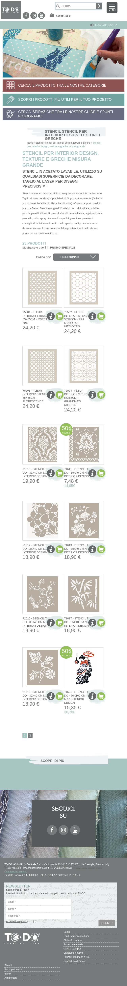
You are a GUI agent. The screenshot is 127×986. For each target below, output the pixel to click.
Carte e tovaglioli (72, 948)
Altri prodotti (10, 977)
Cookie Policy (95, 868)
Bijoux (7, 973)
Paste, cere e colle (73, 944)
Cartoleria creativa (73, 952)
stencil (39, 142)
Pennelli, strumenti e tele (76, 957)
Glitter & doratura (73, 940)
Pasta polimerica (13, 969)
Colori (67, 932)
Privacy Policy (79, 868)
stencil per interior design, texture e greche (67, 142)
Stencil (8, 965)
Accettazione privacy (17, 921)
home (30, 142)
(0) (63, 16)
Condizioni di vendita (15, 871)
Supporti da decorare (75, 961)
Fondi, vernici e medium (76, 936)
